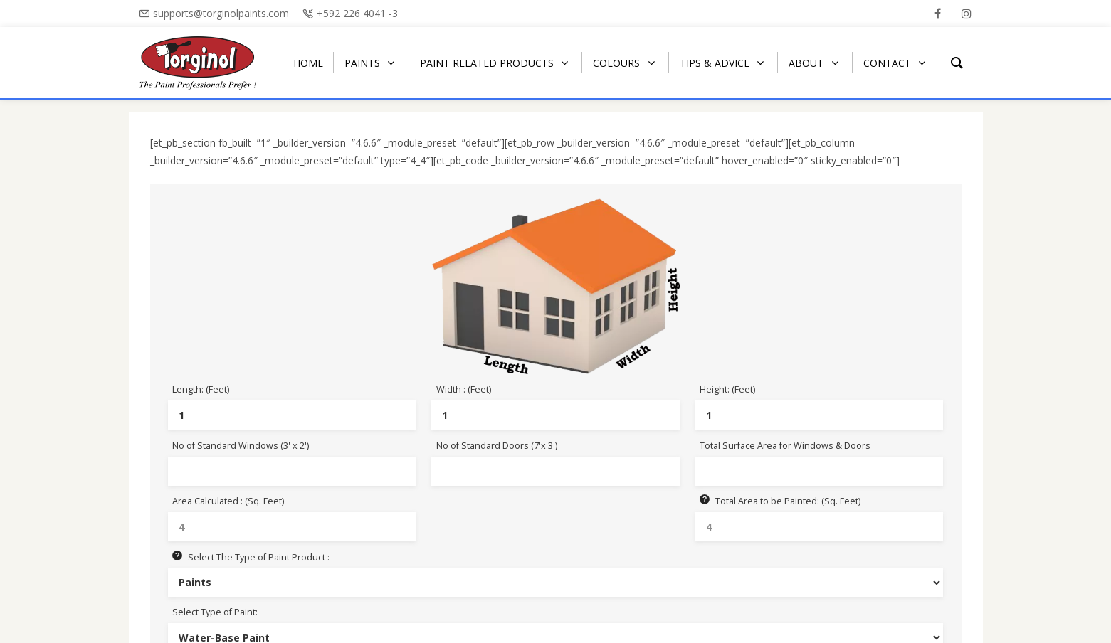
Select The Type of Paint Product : (251, 557)
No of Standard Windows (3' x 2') (240, 446)
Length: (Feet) (200, 389)
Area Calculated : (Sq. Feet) (228, 501)
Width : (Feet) (463, 389)
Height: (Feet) (727, 389)
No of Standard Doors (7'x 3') (496, 446)
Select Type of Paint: (215, 612)
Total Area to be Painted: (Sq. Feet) (780, 500)
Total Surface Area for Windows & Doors (785, 446)
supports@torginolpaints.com (221, 13)
